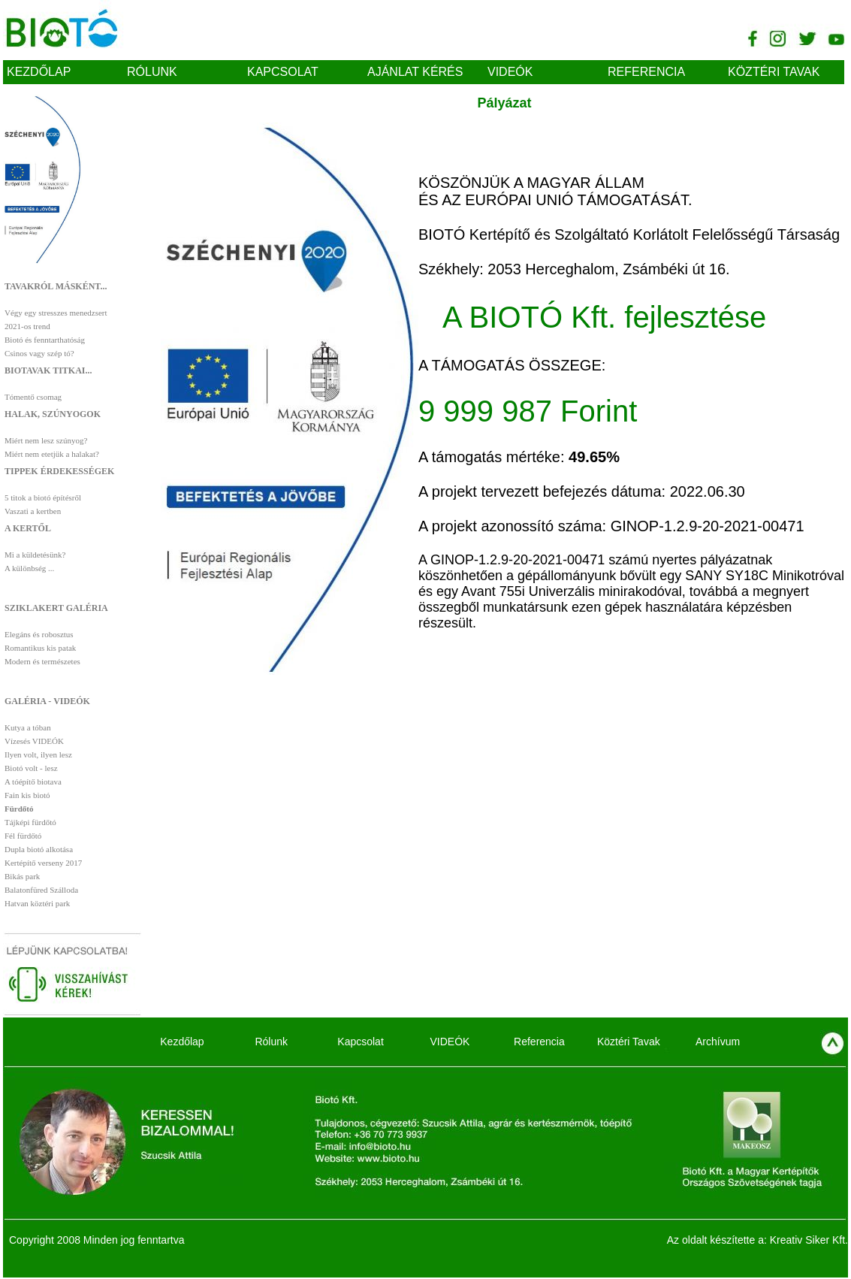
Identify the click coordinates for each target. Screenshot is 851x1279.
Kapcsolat (282, 71)
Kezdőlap (39, 71)
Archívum (718, 1042)
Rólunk (152, 71)
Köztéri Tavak (773, 71)
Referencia (646, 71)
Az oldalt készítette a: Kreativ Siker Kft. (757, 1240)
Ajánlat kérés (415, 71)
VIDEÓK (510, 71)
